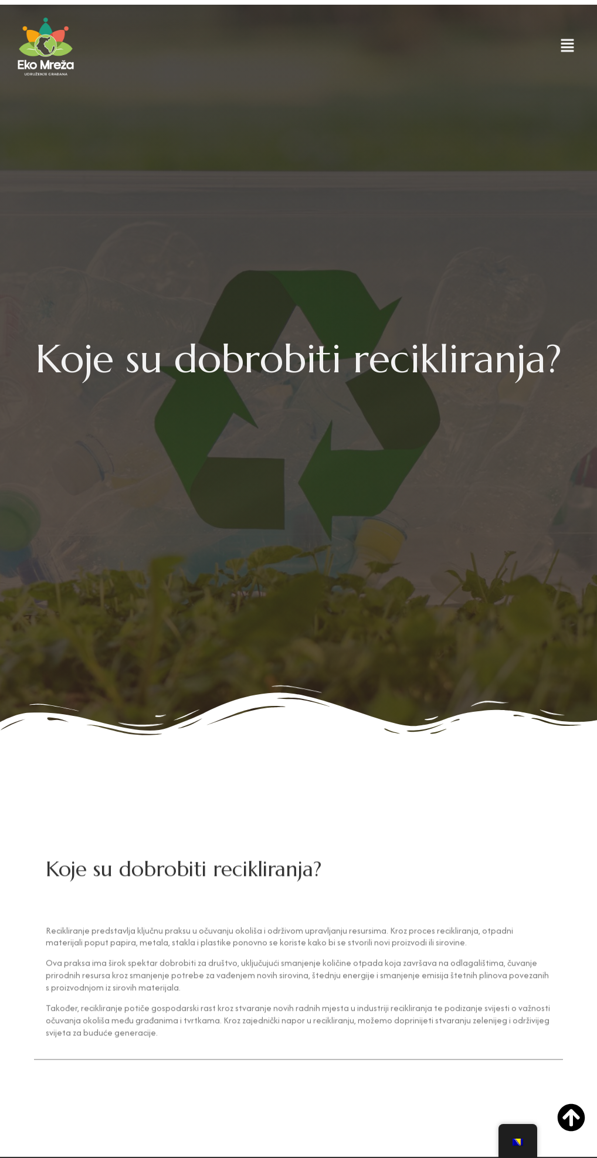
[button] (567, 47)
